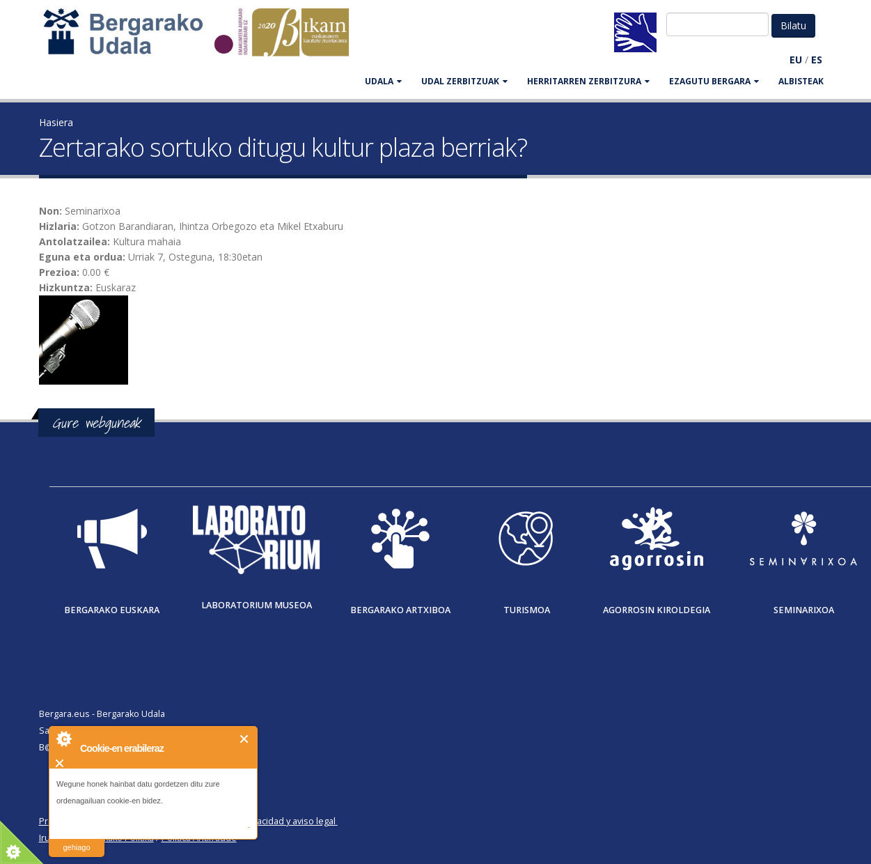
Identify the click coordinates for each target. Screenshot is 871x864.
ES (816, 59)
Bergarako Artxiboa (400, 610)
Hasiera (56, 122)
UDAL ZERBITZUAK (464, 81)
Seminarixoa (804, 610)
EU (796, 59)
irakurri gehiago (76, 838)
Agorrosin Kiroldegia (656, 610)
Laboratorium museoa (256, 605)
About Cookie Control (63, 738)
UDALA (383, 81)
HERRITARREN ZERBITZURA (588, 81)
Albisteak (801, 81)
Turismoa (526, 610)
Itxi (244, 738)
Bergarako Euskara (111, 610)
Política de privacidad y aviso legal (266, 821)
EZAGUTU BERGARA (714, 81)
